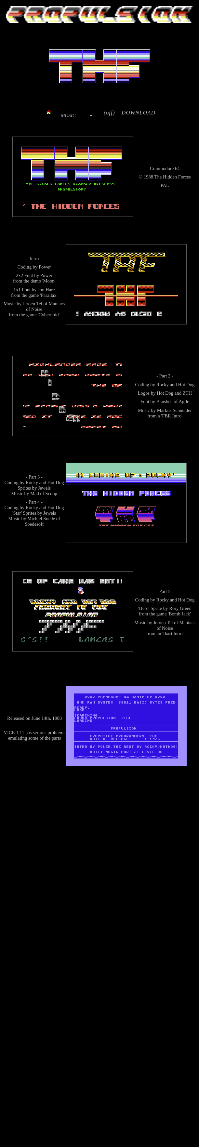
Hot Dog (186, 384)
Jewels (44, 488)
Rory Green (180, 608)
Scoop (51, 493)
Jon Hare (46, 289)
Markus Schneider (174, 410)
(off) (109, 113)
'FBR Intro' (171, 415)
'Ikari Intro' (172, 633)
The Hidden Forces (172, 176)
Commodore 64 (165, 168)
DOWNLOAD (138, 113)
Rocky (162, 384)
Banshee (164, 401)
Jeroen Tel (32, 303)
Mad (34, 493)
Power (45, 267)
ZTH (187, 393)
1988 (148, 176)
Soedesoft (34, 524)
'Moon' (48, 280)
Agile (184, 401)
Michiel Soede (41, 518)
